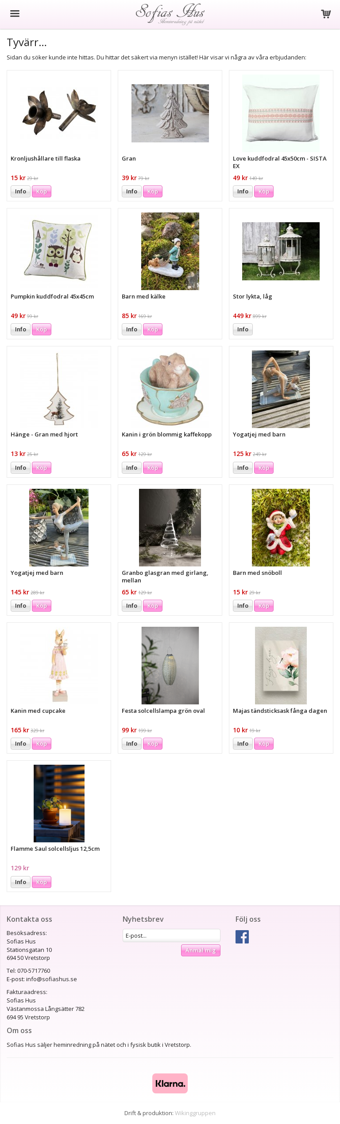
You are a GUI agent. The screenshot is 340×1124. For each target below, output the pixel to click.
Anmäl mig (200, 950)
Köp (41, 191)
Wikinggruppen (195, 1113)
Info (20, 191)
